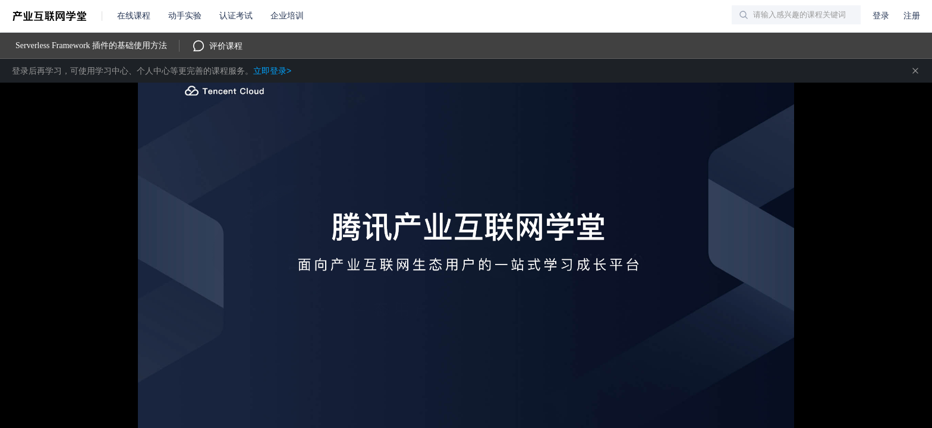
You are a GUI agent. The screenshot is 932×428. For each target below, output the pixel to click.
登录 (881, 15)
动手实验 (184, 15)
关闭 (915, 71)
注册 (911, 15)
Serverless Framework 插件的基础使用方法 (91, 45)
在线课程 (133, 15)
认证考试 (236, 15)
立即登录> (272, 70)
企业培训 (287, 15)
